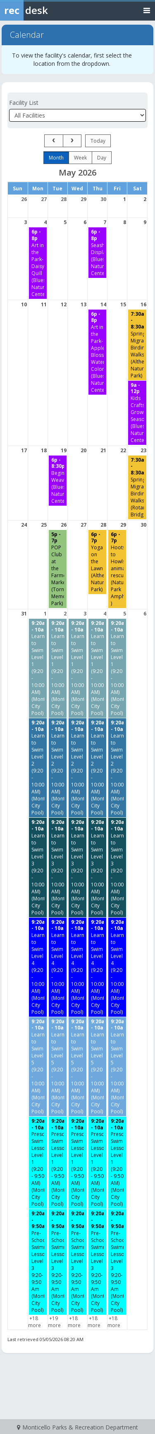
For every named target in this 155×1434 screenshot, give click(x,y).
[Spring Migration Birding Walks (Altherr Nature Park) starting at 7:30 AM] (137, 345)
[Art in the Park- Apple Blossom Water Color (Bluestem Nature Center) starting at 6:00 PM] (97, 352)
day (101, 157)
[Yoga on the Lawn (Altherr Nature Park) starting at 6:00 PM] (97, 562)
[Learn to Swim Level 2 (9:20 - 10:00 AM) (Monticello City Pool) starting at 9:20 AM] (38, 767)
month (56, 157)
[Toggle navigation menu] (146, 10)
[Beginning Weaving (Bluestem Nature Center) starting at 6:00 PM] (58, 481)
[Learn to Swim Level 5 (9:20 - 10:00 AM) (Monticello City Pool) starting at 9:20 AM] (38, 1066)
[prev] (53, 140)
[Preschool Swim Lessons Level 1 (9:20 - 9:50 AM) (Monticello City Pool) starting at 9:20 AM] (38, 1163)
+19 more (54, 1322)
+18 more (34, 1322)
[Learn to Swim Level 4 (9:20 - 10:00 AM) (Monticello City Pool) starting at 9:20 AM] (38, 967)
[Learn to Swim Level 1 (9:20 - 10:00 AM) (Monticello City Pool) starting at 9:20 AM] (38, 668)
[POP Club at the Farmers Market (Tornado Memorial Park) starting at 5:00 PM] (58, 569)
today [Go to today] (98, 140)
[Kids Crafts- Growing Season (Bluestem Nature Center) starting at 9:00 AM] (137, 413)
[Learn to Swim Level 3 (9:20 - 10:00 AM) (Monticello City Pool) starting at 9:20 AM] (38, 867)
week (80, 157)
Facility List (23, 102)
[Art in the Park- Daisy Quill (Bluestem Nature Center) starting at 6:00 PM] (38, 262)
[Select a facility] (77, 115)
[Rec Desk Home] (45, 10)
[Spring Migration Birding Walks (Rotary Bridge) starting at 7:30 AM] (137, 487)
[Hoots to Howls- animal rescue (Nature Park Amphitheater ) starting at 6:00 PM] (117, 569)
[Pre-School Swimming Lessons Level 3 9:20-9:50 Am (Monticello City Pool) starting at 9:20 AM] (38, 1262)
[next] (72, 140)
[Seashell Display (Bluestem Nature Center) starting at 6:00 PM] (97, 252)
